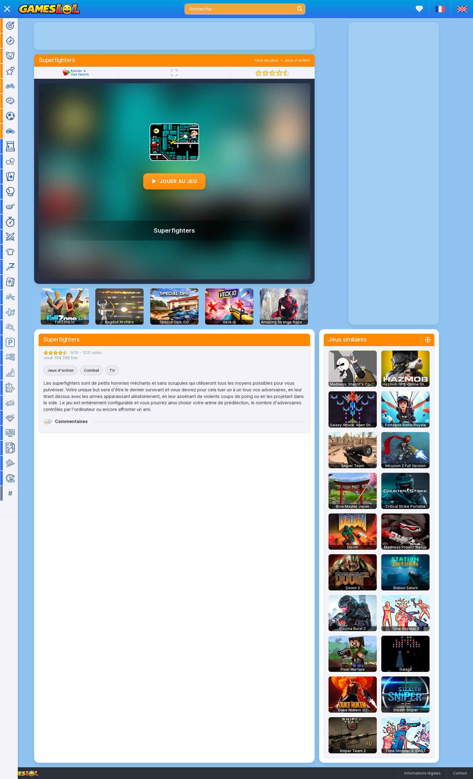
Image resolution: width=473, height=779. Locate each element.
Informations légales (422, 773)
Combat (100, 370)
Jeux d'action (306, 60)
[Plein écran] (183, 72)
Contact (460, 773)
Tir (121, 370)
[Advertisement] (183, 36)
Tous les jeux (275, 60)
